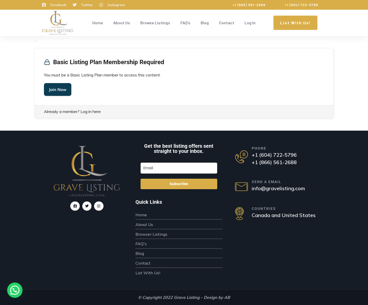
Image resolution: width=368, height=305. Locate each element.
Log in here (90, 111)
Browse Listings (155, 22)
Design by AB (217, 297)
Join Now (57, 89)
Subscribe (179, 183)
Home (97, 22)
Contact (226, 22)
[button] (14, 290)
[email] (179, 168)
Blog (205, 22)
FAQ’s (185, 22)
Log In (250, 22)
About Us (121, 22)
